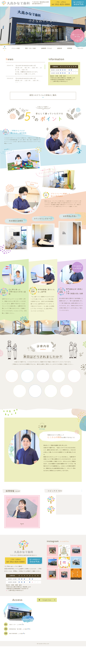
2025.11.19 (61, 516)
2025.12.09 (61, 500)
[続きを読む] (70, 506)
